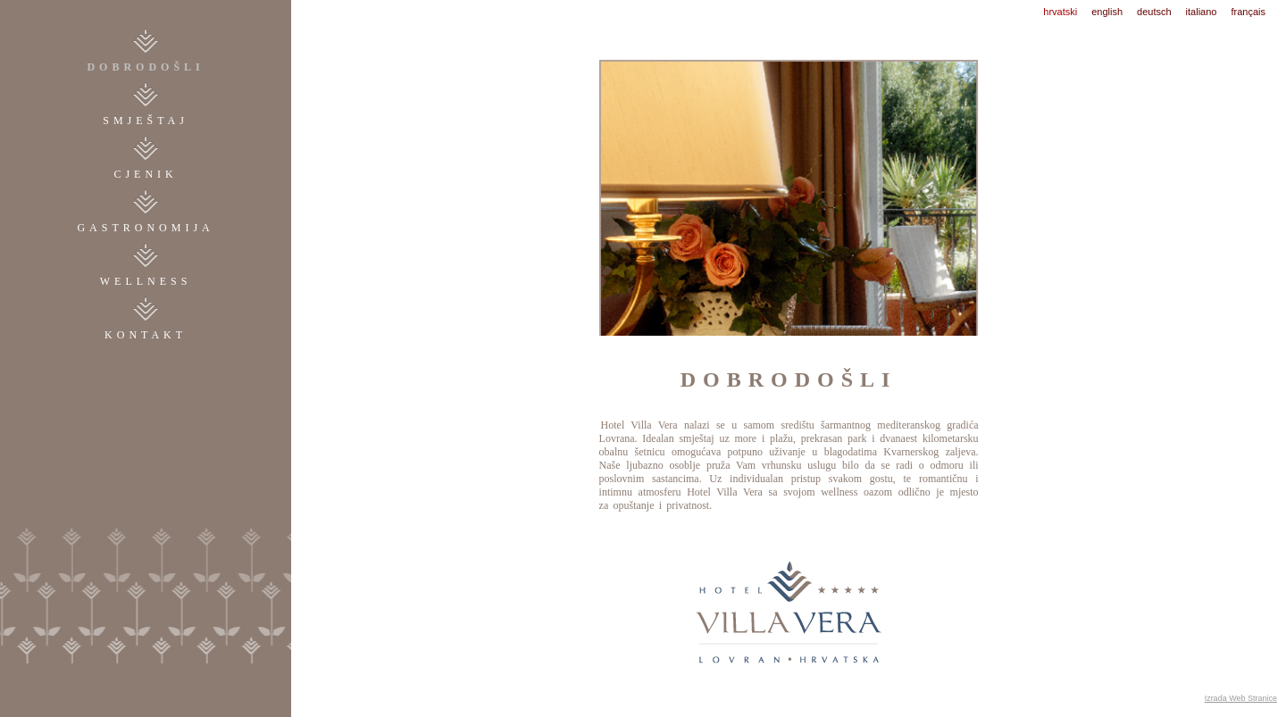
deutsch (1154, 11)
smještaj (145, 120)
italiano (1201, 11)
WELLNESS (146, 281)
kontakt (145, 335)
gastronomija (145, 227)
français (1248, 11)
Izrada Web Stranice (1241, 698)
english (1107, 11)
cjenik (145, 174)
